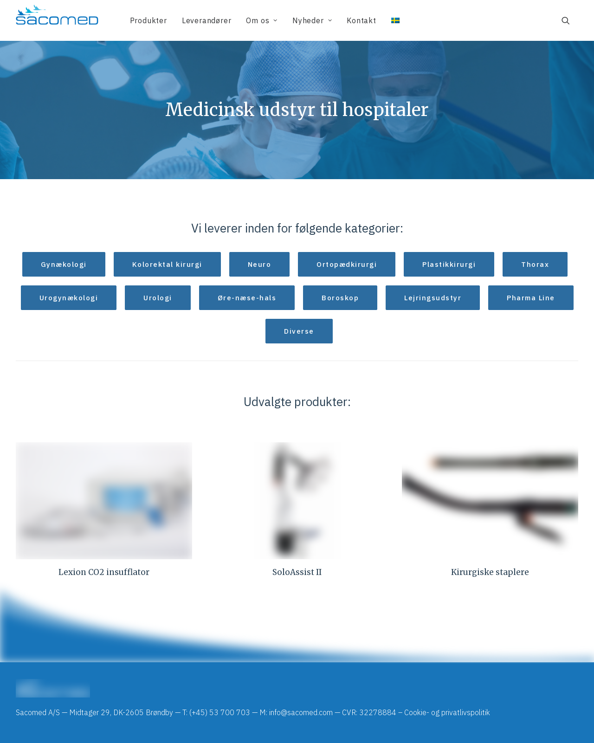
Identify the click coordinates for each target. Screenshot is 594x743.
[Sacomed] (57, 20)
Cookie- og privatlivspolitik (447, 712)
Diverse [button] (299, 331)
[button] (570, 20)
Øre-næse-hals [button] (247, 297)
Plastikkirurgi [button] (449, 264)
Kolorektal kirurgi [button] (167, 264)
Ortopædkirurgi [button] (346, 264)
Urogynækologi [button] (68, 297)
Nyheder (312, 20)
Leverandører (207, 20)
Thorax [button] (535, 264)
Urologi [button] (157, 297)
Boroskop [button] (340, 297)
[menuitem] (148, 20)
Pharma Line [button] (531, 297)
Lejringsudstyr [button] (432, 297)
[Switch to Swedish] (392, 20)
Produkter (148, 20)
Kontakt (361, 20)
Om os (262, 20)
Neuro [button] (259, 264)
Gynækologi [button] (64, 264)
